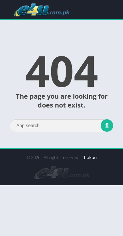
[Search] (61, 125)
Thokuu (89, 157)
